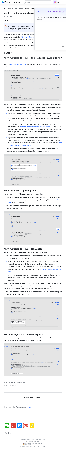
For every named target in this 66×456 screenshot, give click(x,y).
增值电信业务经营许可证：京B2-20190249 (33, 446)
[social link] (8, 425)
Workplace (10, 8)
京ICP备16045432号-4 (33, 441)
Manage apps (19, 8)
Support (29, 407)
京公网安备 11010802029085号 (33, 444)
